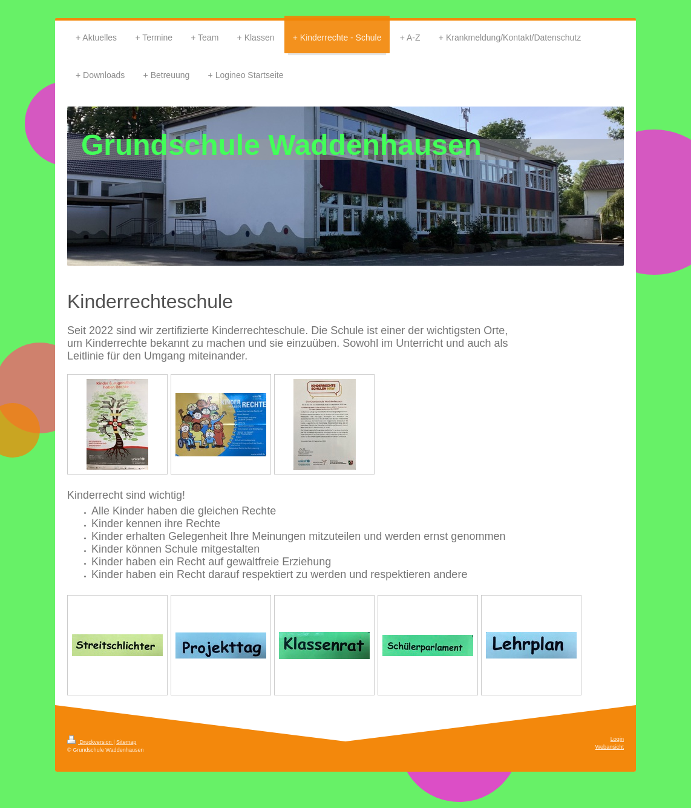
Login (617, 739)
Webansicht (609, 747)
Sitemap (126, 742)
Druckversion (90, 742)
